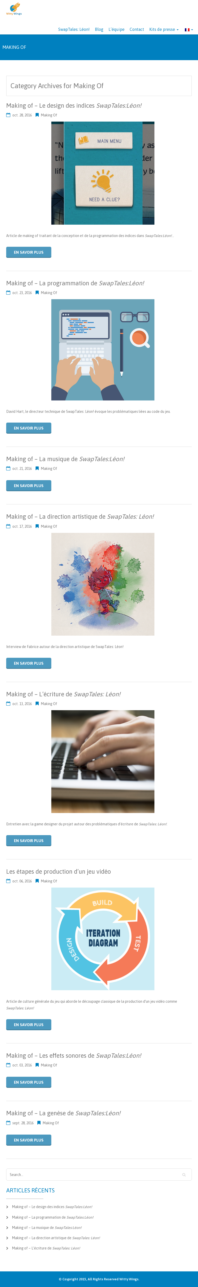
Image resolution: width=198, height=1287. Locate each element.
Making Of (49, 115)
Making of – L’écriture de (63, 694)
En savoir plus (29, 252)
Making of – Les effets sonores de (73, 1055)
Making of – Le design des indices (73, 105)
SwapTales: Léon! (74, 29)
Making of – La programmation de (75, 283)
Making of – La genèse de (63, 1113)
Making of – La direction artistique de (80, 516)
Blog (99, 29)
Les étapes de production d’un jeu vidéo (58, 871)
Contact (137, 29)
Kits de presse (164, 29)
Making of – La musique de (65, 458)
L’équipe (117, 29)
